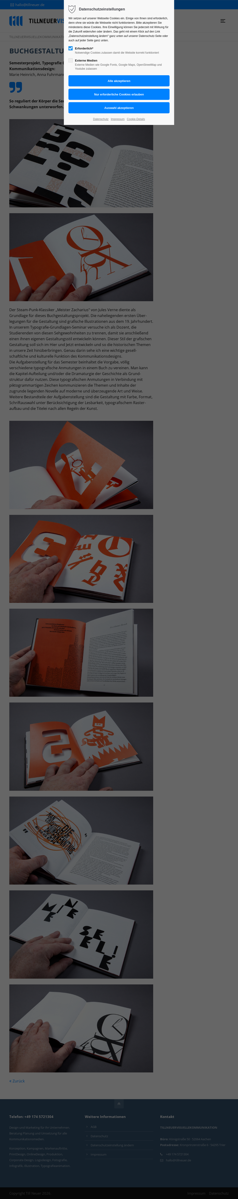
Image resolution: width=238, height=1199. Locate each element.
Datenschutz (101, 119)
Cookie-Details (136, 119)
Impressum (118, 119)
